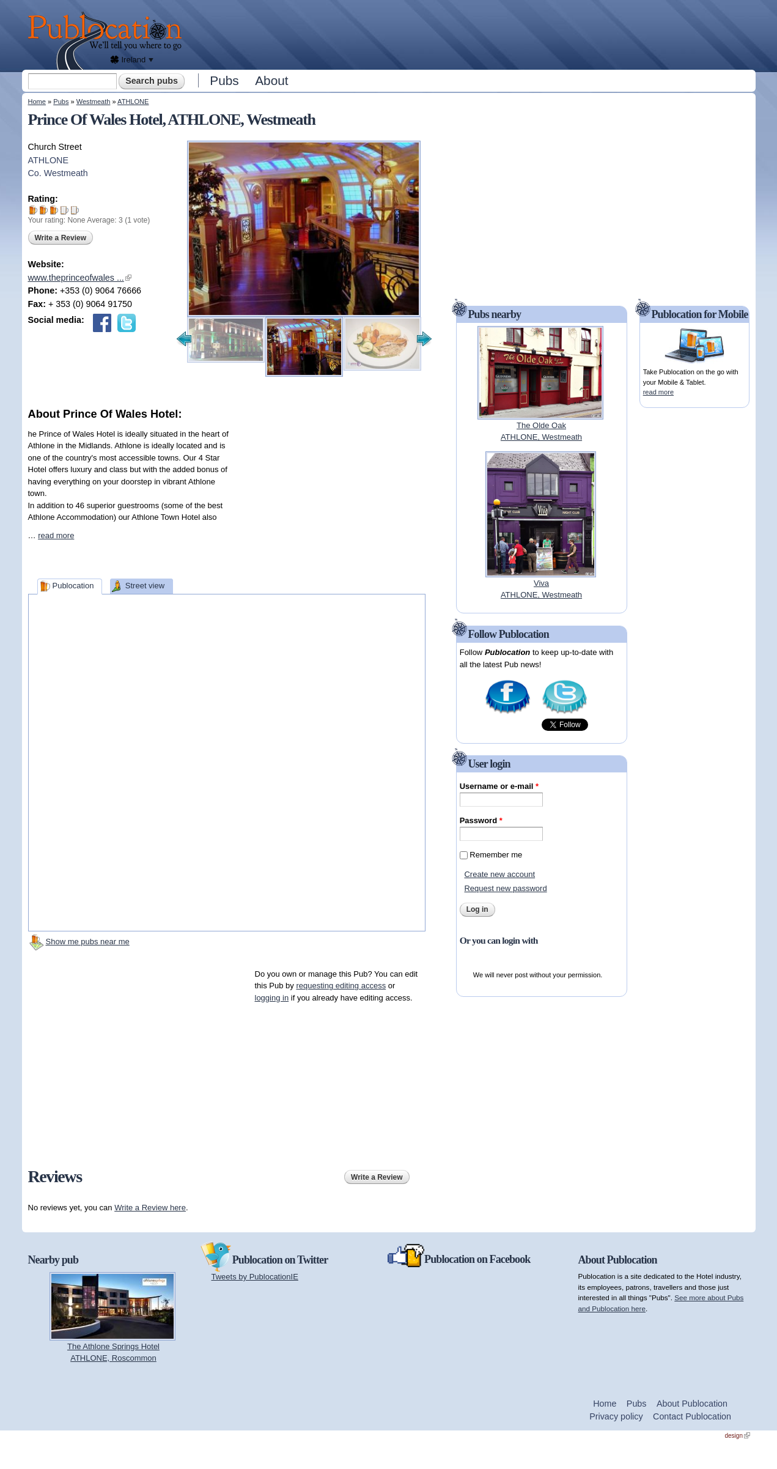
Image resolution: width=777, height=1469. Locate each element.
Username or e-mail (499, 786)
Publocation (73, 585)
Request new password (505, 888)
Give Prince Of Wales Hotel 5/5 (75, 210)
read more (56, 535)
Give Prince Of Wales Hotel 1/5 (33, 210)
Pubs (224, 80)
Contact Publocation (692, 1416)
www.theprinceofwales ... (79, 278)
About (271, 80)
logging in (272, 997)
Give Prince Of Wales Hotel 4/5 (64, 210)
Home (37, 101)
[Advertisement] (471, 33)
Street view (144, 585)
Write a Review (60, 238)
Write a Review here (150, 1207)
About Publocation (692, 1403)
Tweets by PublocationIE (255, 1276)
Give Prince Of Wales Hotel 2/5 (44, 210)
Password (481, 820)
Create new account (499, 874)
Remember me (496, 854)
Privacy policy (616, 1416)
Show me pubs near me (88, 941)
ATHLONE (133, 101)
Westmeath (93, 101)
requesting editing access (341, 985)
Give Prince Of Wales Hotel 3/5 (54, 210)
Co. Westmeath (58, 173)
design (737, 1435)
